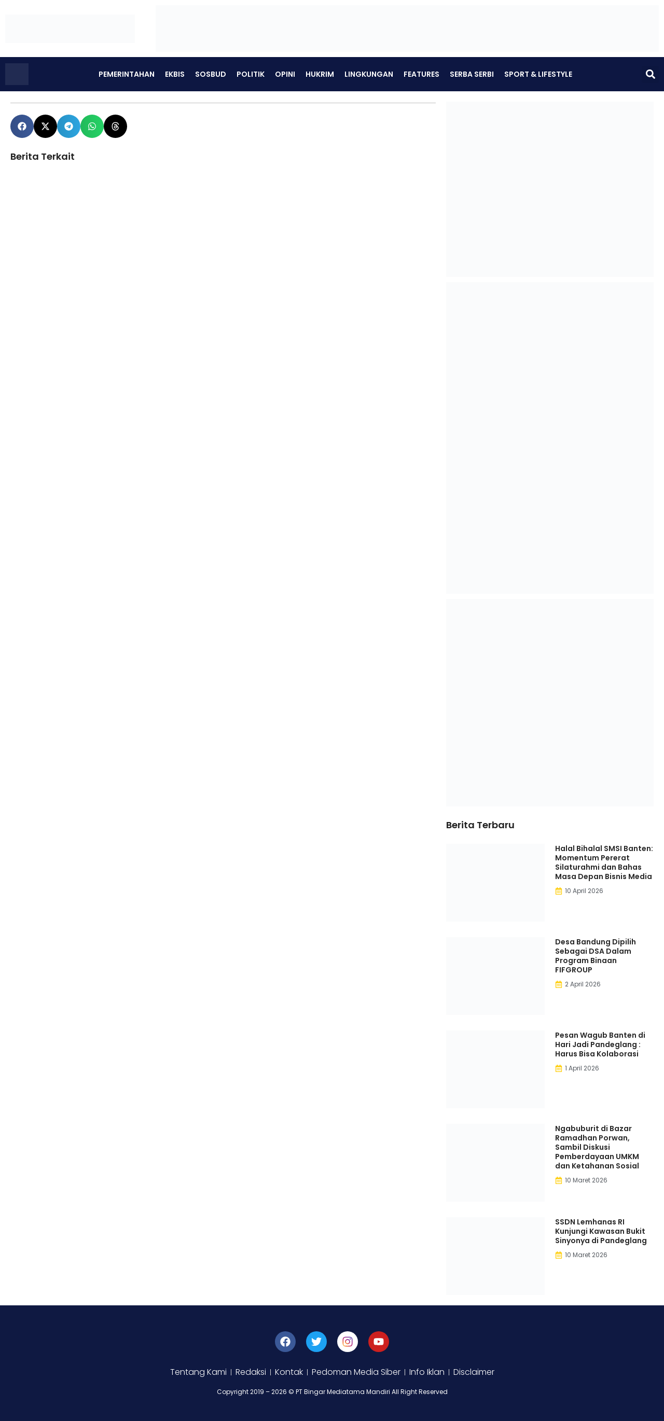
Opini (285, 74)
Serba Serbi (472, 74)
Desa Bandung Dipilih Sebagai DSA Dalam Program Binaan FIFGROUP (595, 956)
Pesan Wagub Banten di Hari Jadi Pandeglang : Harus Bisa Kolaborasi (600, 1044)
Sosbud (210, 74)
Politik (251, 74)
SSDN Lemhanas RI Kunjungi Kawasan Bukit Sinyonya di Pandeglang (601, 1231)
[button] (650, 74)
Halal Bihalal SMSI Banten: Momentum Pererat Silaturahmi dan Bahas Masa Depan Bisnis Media (604, 862)
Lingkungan (368, 74)
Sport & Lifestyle (538, 74)
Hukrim (320, 74)
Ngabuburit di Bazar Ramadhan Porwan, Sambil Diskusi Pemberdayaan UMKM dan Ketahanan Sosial (597, 1147)
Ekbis (175, 74)
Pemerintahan (127, 74)
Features (421, 74)
